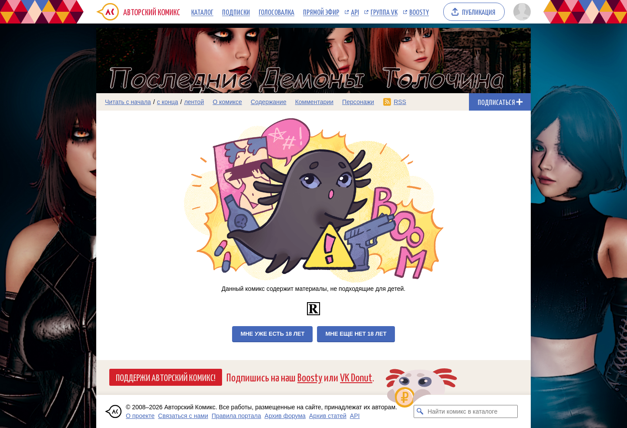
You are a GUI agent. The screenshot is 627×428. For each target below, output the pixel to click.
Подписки (236, 12)
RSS (400, 101)
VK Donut (356, 377)
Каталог (202, 12)
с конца (168, 101)
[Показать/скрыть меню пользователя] (520, 12)
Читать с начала (128, 101)
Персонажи (358, 101)
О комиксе (227, 101)
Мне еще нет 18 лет (355, 333)
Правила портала (236, 415)
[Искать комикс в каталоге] (420, 411)
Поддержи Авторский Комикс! (166, 377)
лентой (194, 101)
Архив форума (285, 415)
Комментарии (314, 101)
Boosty (419, 12)
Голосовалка (276, 12)
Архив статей (328, 415)
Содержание (269, 101)
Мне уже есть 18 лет (272, 333)
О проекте (140, 415)
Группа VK (384, 12)
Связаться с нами (183, 415)
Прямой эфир (321, 12)
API (355, 12)
